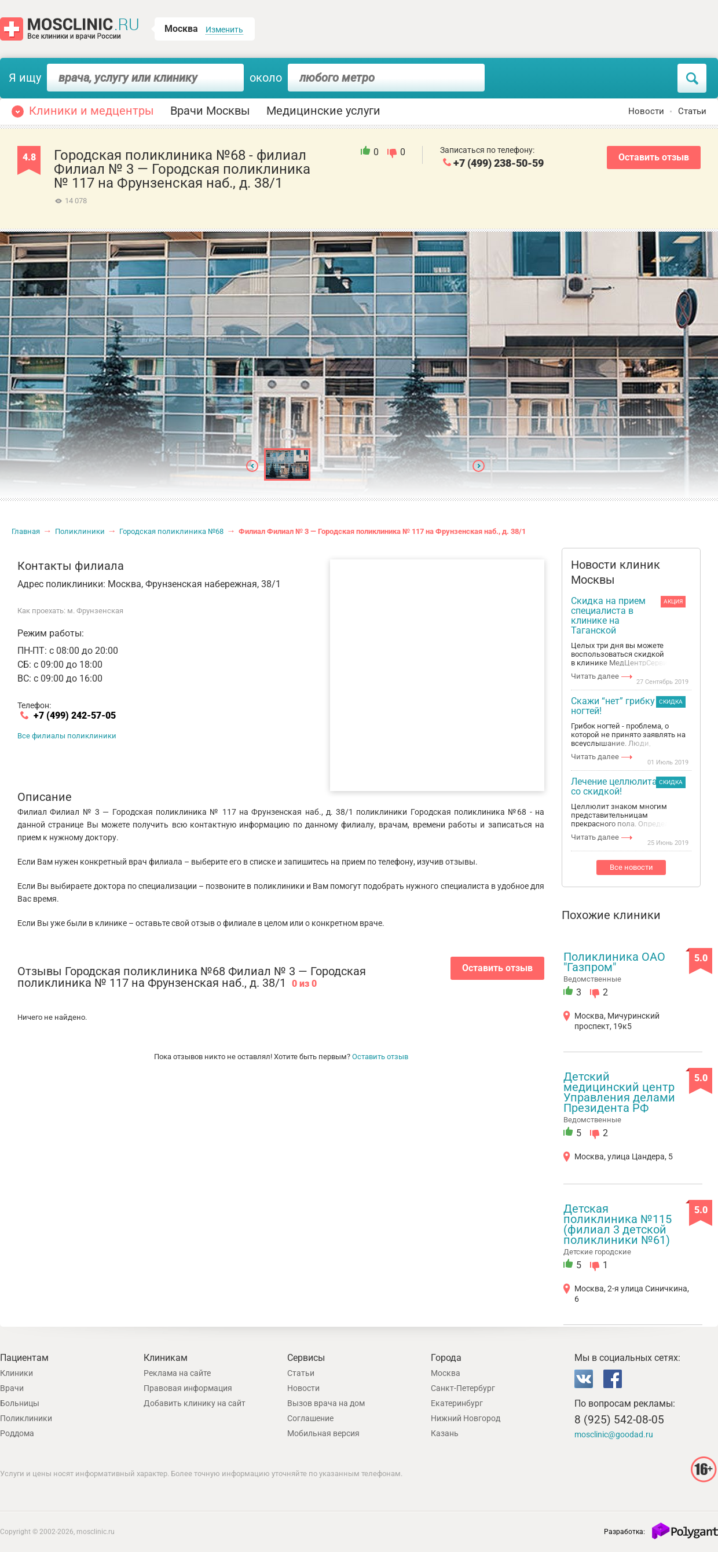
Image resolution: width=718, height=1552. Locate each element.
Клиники (16, 1373)
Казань (445, 1433)
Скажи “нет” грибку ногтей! (613, 706)
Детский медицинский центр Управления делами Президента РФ (619, 1092)
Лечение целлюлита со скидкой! (614, 787)
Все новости (631, 867)
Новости (646, 111)
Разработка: (624, 1532)
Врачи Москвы (210, 111)
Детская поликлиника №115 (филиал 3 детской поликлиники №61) (617, 1224)
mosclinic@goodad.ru (613, 1434)
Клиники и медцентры (91, 111)
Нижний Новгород (465, 1418)
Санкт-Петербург (463, 1388)
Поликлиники (80, 531)
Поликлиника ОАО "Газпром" (614, 961)
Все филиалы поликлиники (66, 735)
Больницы (19, 1403)
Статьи (692, 111)
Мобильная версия (323, 1433)
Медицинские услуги (323, 111)
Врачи (12, 1388)
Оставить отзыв (653, 157)
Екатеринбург (457, 1403)
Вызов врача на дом (326, 1403)
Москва (445, 1373)
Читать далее (595, 676)
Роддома (17, 1433)
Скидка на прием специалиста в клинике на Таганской (608, 616)
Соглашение (310, 1418)
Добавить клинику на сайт (195, 1403)
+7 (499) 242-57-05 (75, 715)
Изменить (224, 29)
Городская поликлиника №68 (171, 531)
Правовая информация (188, 1388)
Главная (26, 531)
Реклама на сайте (177, 1373)
